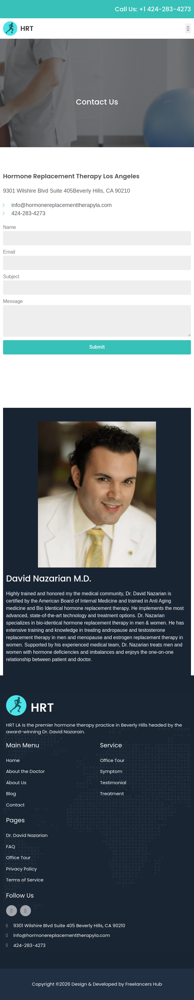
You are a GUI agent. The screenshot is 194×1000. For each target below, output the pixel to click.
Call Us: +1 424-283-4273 (153, 9)
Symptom (111, 771)
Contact (15, 805)
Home (13, 760)
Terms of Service (24, 880)
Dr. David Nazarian (27, 835)
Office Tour (112, 760)
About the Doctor (25, 771)
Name (9, 227)
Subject (11, 276)
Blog (11, 793)
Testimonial (113, 782)
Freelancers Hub (143, 984)
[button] (188, 28)
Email (9, 251)
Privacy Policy (21, 869)
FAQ (10, 846)
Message (13, 301)
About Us (16, 782)
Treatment (112, 793)
